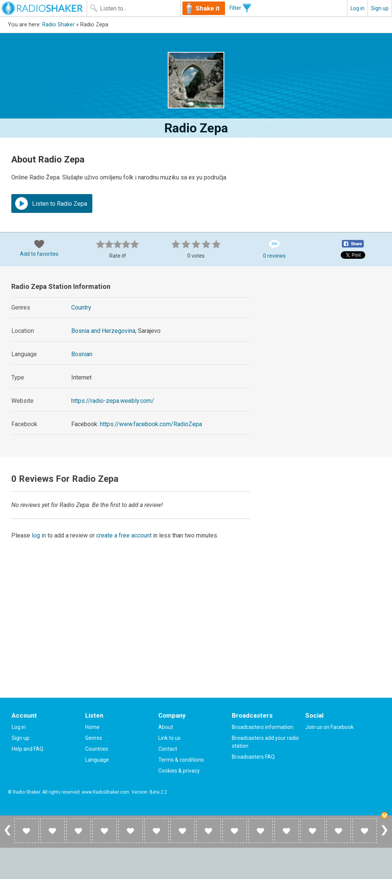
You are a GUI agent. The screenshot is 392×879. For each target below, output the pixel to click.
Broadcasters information (262, 727)
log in (39, 535)
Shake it (208, 8)
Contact (167, 749)
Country (81, 307)
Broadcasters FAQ (253, 757)
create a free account (124, 535)
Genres (93, 738)
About (165, 727)
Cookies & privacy (179, 771)
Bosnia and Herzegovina (103, 330)
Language (97, 760)
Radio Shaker (58, 24)
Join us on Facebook (329, 727)
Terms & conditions (181, 760)
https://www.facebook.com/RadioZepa (151, 424)
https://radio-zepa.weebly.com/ (112, 400)
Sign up (380, 8)
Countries (96, 749)
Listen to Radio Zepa (51, 203)
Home (92, 727)
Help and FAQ (27, 749)
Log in (357, 8)
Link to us (169, 738)
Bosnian (81, 354)
